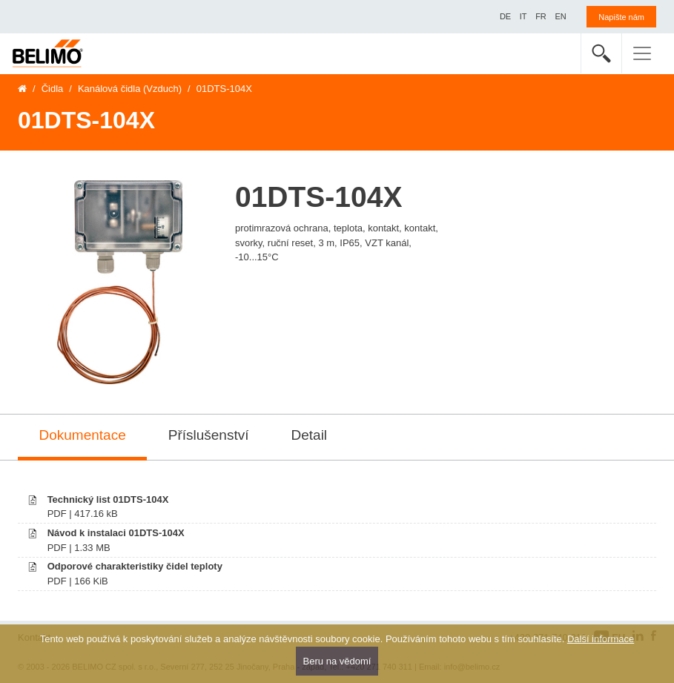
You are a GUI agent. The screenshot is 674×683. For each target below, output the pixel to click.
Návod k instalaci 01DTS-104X (116, 532)
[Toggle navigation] (642, 53)
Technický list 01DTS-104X (108, 499)
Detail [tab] (309, 435)
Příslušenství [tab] (208, 435)
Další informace (600, 638)
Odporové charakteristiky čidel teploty (134, 566)
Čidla (53, 88)
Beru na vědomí (337, 661)
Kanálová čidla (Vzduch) (130, 88)
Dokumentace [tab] (82, 435)
